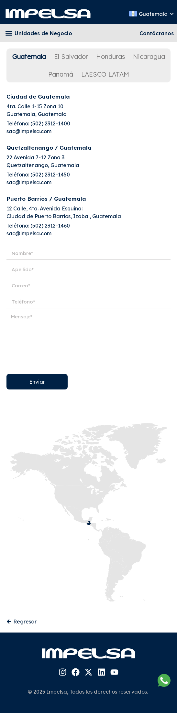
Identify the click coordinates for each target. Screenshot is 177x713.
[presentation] (55, 358)
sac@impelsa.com (28, 131)
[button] (9, 33)
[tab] (29, 56)
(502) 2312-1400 (50, 123)
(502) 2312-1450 (50, 174)
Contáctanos (156, 33)
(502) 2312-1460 (50, 225)
